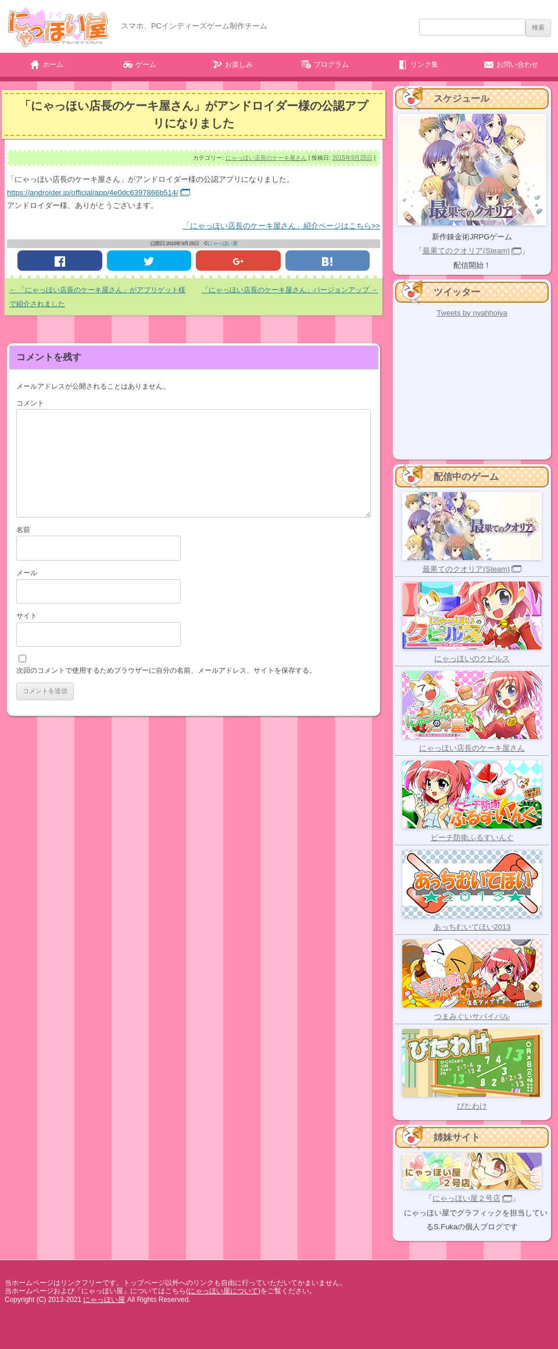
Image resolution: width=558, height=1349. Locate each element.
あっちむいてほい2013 (472, 927)
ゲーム (145, 64)
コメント (30, 403)
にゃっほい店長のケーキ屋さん (266, 158)
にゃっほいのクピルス (472, 658)
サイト (26, 616)
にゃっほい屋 (222, 243)
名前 (23, 530)
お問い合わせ (517, 64)
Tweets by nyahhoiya (472, 312)
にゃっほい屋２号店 (466, 1198)
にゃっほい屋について (223, 1291)
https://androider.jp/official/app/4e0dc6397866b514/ (92, 192)
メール (26, 573)
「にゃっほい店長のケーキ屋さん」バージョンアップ (290, 290)
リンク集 (424, 64)
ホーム (52, 64)
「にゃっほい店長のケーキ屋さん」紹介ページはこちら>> (281, 225)
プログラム (331, 64)
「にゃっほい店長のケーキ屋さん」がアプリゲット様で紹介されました (97, 297)
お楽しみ (239, 64)
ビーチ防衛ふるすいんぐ (472, 837)
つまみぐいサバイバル (472, 1016)
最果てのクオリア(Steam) (466, 250)
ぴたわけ (472, 1106)
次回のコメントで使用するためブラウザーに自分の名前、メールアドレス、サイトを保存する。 (166, 670)
